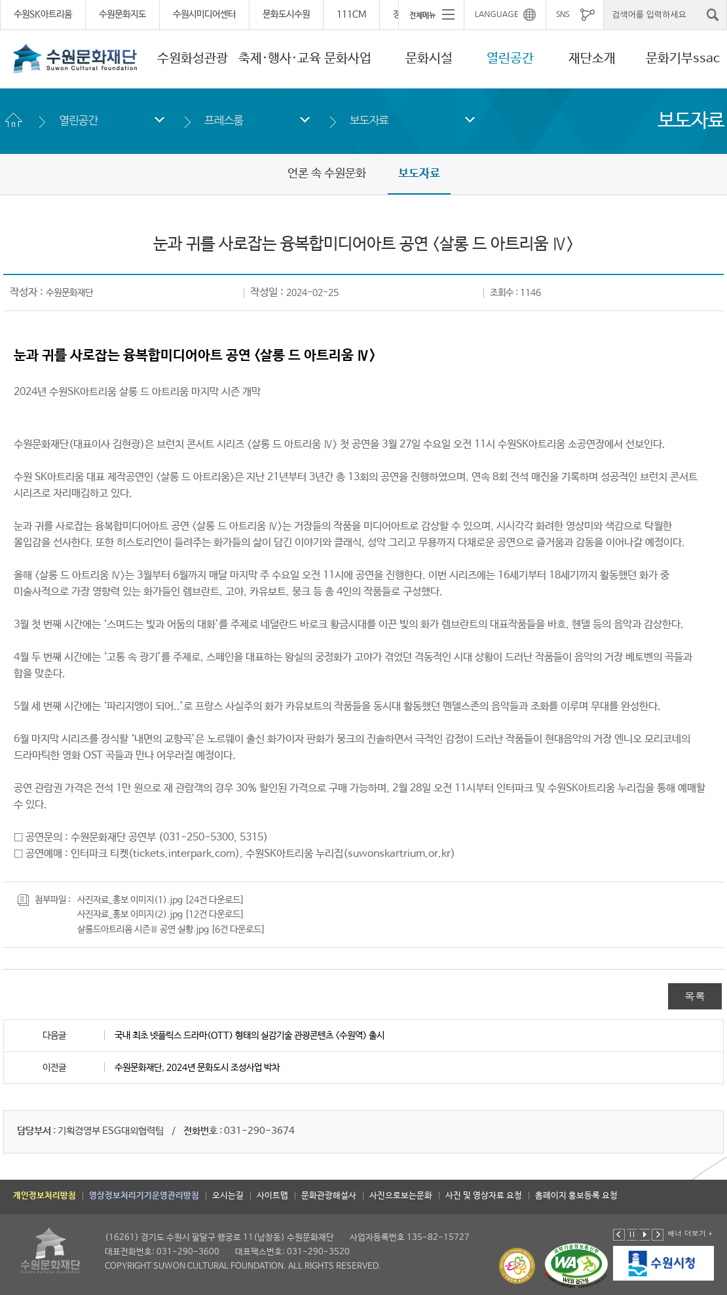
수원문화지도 (122, 14)
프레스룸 (223, 120)
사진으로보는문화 (400, 1196)
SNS (562, 14)
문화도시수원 (286, 14)
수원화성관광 (192, 58)
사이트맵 (272, 1196)
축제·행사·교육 (279, 58)
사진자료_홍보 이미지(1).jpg (130, 900)
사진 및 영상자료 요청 (483, 1196)
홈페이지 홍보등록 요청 (576, 1196)
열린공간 (510, 58)
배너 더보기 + (690, 1233)
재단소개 (592, 58)
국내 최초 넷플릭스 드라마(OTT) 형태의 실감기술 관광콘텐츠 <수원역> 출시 (249, 1035)
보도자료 (369, 120)
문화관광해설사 (328, 1196)
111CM (351, 14)
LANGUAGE (497, 14)
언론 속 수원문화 (327, 173)
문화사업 (347, 58)
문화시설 (429, 58)
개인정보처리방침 (44, 1196)
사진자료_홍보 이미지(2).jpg (130, 914)
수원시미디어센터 (204, 14)
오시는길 (228, 1196)
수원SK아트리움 (43, 14)
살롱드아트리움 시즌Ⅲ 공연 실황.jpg (143, 929)
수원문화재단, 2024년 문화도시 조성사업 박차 (197, 1067)
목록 (694, 996)
